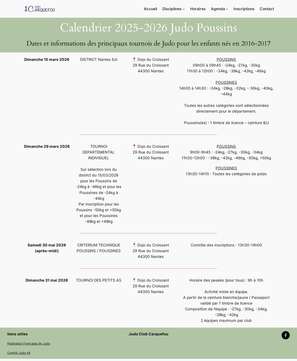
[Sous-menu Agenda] (227, 9)
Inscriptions (243, 9)
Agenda (218, 9)
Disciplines (172, 9)
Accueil (150, 9)
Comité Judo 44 (18, 353)
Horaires (198, 9)
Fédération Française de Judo (28, 343)
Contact (267, 9)
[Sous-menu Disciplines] (184, 9)
